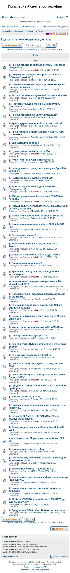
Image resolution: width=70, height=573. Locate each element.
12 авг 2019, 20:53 (45, 162)
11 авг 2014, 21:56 (46, 338)
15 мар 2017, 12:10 (55, 237)
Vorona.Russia (37, 237)
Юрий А (34, 265)
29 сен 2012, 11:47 (49, 493)
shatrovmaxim (37, 286)
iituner (33, 80)
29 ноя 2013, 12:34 (50, 380)
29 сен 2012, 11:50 (47, 80)
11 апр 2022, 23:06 (46, 98)
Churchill (35, 211)
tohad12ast (36, 145)
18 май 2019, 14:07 (50, 70)
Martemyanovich (38, 513)
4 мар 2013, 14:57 (48, 463)
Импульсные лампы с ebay (28, 449)
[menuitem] (5, 17)
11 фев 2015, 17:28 (50, 321)
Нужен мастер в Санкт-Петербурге (32, 159)
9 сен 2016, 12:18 (49, 257)
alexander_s (36, 349)
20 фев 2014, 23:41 (46, 357)
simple (34, 229)
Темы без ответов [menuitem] (9, 27)
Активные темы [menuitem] (28, 27)
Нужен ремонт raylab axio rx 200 (31, 151)
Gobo (33, 98)
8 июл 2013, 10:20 (49, 421)
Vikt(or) (34, 463)
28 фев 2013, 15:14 (47, 482)
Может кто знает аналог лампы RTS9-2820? (37, 215)
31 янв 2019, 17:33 (54, 286)
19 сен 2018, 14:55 (49, 201)
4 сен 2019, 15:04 (49, 154)
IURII (33, 452)
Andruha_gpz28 (38, 137)
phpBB (29, 562)
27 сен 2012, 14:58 (56, 513)
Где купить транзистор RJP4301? (31, 355)
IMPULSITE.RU (50, 565)
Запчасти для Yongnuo (25, 142)
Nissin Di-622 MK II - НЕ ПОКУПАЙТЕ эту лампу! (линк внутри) (34, 417)
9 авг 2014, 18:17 (52, 349)
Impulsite (35, 70)
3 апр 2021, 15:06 (46, 117)
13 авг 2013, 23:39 (48, 443)
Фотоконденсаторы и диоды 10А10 (33, 468)
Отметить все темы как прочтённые (22, 50)
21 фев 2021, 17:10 (48, 126)
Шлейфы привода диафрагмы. (30, 335)
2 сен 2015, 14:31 (47, 299)
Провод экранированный (27, 263)
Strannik (34, 493)
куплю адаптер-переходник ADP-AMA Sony (37, 327)
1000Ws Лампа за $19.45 (26, 396)
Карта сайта (7, 31)
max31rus (35, 329)
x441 (33, 180)
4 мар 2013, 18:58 (46, 452)
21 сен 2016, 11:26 (48, 249)
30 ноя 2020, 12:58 (52, 145)
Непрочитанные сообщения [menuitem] (54, 27)
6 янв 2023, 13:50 (50, 89)
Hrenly (34, 299)
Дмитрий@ (36, 173)
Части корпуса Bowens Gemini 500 (32, 178)
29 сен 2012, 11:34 (49, 504)
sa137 (33, 338)
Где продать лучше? (24, 235)
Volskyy (34, 109)
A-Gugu (34, 249)
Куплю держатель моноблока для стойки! (37, 123)
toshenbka (35, 432)
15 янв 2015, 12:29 (50, 329)
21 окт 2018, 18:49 (49, 192)
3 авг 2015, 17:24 (49, 310)
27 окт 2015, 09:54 (49, 277)
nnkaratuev (36, 369)
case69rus (35, 89)
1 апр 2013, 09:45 (50, 432)
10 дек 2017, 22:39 (49, 211)
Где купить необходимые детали (26, 39)
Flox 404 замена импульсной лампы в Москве (39, 95)
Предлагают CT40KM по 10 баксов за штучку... (39, 510)
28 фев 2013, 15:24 (47, 471)
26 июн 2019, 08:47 (52, 173)
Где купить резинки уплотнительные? (35, 114)
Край (33, 117)
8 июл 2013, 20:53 (48, 410)
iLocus (34, 126)
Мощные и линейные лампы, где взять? (36, 254)
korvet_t (34, 504)
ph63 (33, 357)
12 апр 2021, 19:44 (48, 109)
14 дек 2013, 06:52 (51, 369)
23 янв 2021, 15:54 (56, 137)
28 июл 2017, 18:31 (48, 229)
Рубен (33, 218)
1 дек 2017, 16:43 (47, 218)
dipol (33, 162)
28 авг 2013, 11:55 (48, 391)
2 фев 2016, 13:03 (48, 265)
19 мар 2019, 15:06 (46, 180)
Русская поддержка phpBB (35, 567)
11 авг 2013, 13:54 (48, 399)
